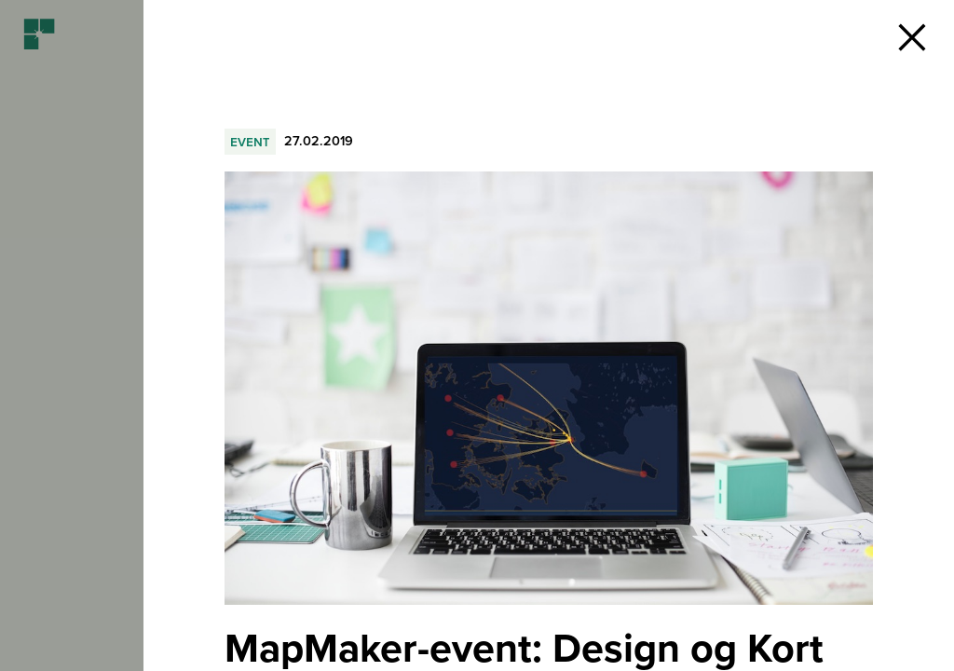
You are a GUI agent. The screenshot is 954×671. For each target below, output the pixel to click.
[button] (912, 37)
